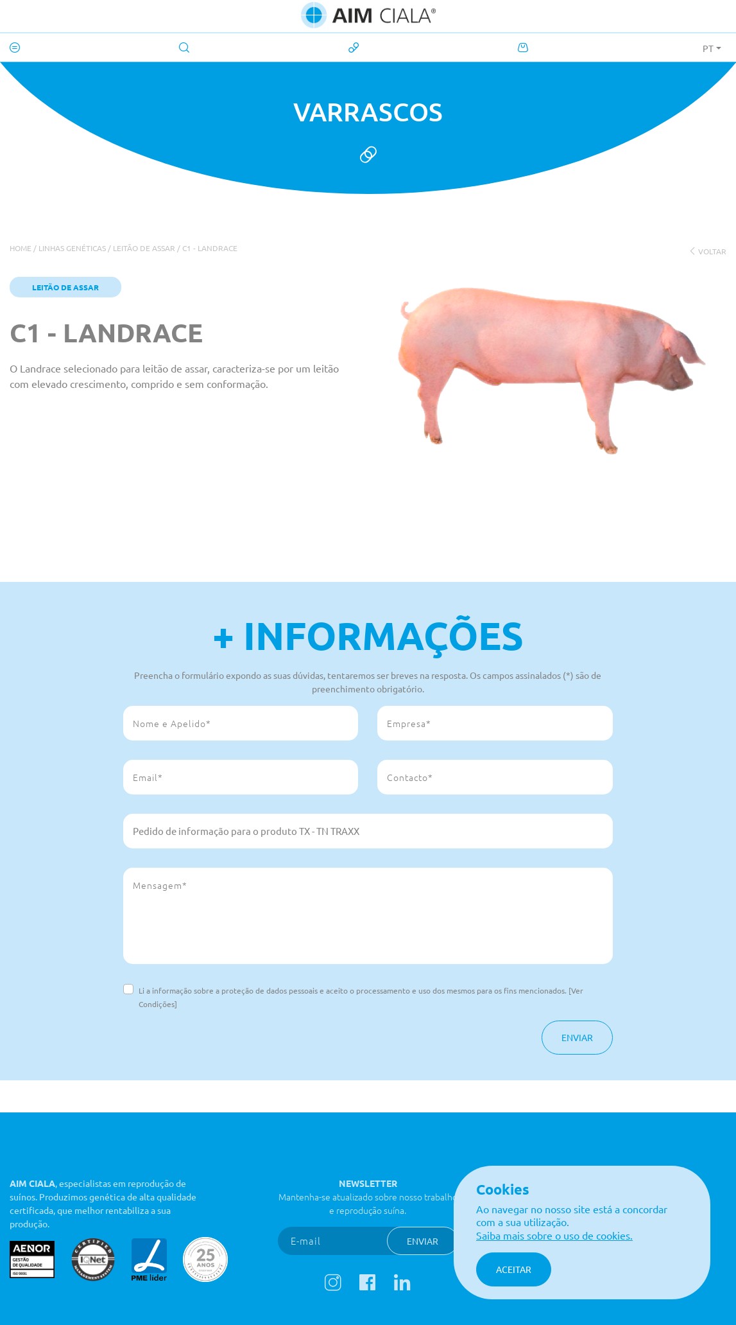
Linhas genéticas (72, 248)
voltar (707, 251)
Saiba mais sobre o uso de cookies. (554, 1235)
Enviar (577, 1037)
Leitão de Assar (144, 248)
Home (20, 248)
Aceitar (513, 1269)
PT (708, 48)
